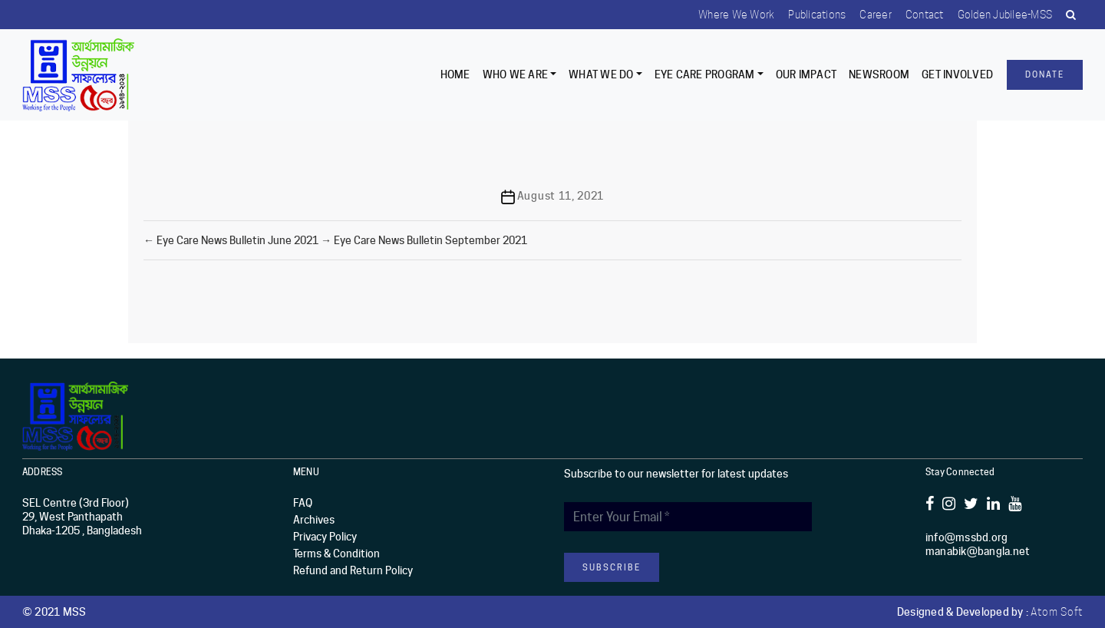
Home (455, 74)
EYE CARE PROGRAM (705, 74)
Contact (921, 14)
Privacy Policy (325, 536)
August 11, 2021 (560, 196)
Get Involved (957, 74)
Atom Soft (1057, 612)
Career (870, 14)
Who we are (516, 74)
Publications (810, 14)
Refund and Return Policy (353, 570)
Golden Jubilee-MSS (1002, 14)
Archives (314, 520)
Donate (1044, 74)
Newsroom (879, 74)
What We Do (601, 74)
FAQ (302, 503)
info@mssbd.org (966, 537)
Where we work (728, 14)
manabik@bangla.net (978, 551)
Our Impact (806, 74)
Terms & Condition (336, 553)
